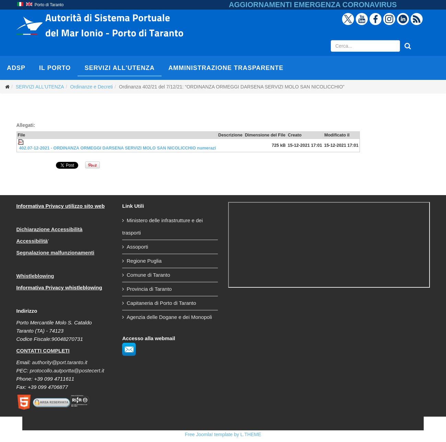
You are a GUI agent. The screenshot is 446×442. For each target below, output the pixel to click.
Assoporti (137, 247)
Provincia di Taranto (149, 289)
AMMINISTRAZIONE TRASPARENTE (226, 67)
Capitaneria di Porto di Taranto (161, 303)
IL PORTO (55, 67)
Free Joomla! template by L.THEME (223, 434)
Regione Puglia (144, 261)
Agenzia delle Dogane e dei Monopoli (169, 317)
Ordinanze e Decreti (91, 86)
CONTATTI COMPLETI (43, 351)
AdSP (16, 67)
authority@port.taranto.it (59, 362)
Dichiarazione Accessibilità (49, 229)
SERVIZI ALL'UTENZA (119, 67)
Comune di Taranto (148, 275)
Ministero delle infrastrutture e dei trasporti (162, 226)
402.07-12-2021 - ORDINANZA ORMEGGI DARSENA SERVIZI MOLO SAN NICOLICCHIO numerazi (117, 148)
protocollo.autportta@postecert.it (67, 370)
